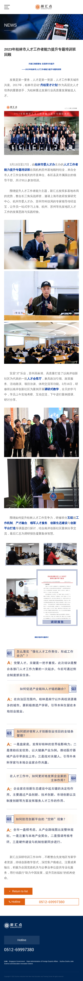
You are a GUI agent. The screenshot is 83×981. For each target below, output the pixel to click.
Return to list (20, 891)
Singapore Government (17, 961)
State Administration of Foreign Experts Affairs (42, 961)
